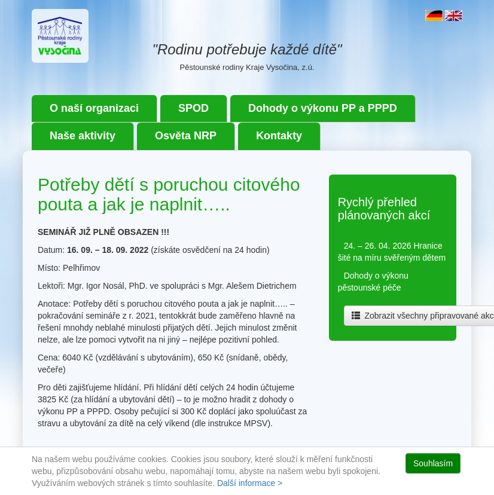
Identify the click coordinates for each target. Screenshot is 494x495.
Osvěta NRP (185, 136)
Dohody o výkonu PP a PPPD (322, 108)
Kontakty (279, 136)
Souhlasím (433, 463)
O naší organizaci (94, 108)
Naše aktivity (82, 136)
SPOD (193, 108)
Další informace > (249, 483)
